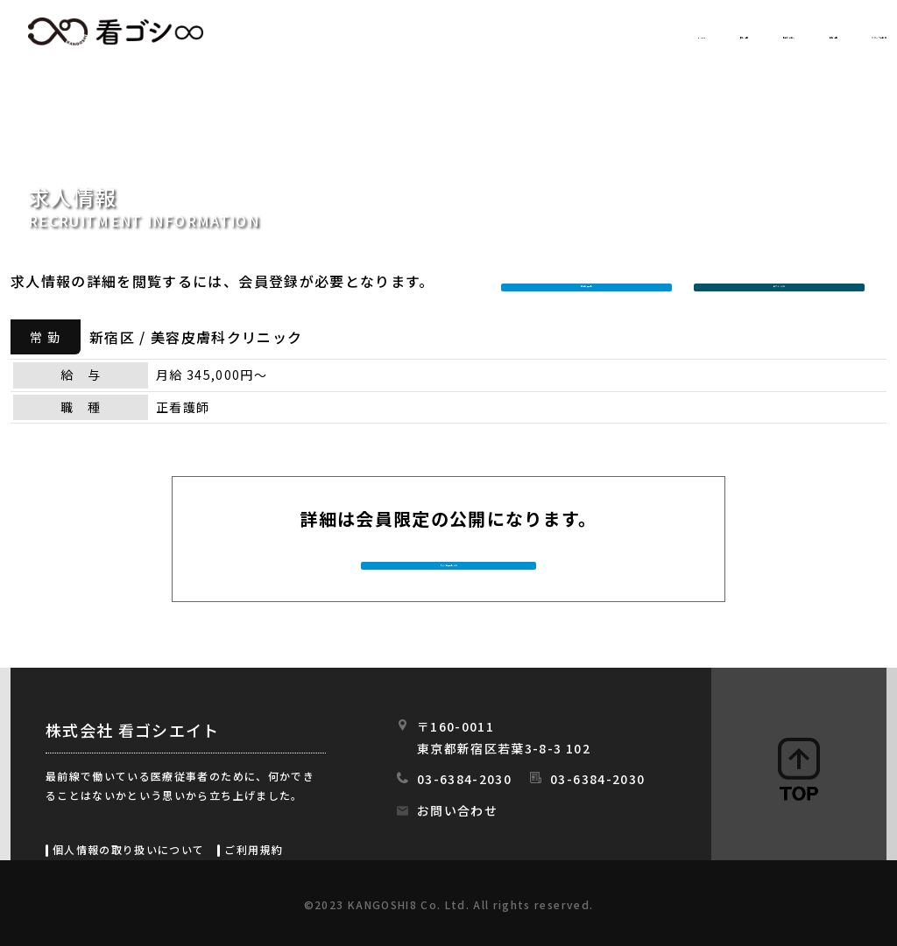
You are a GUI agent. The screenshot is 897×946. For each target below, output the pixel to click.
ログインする (783, 280)
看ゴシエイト (115, 32)
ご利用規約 (253, 849)
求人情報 (471, 32)
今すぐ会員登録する (450, 563)
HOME (375, 32)
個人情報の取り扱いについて (128, 849)
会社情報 (709, 32)
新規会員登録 (590, 280)
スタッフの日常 (832, 32)
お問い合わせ (457, 810)
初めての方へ (590, 32)
